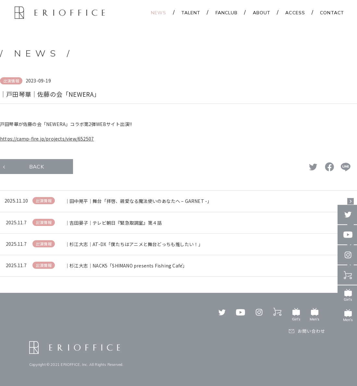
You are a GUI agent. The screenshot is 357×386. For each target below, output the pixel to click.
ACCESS (295, 13)
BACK (36, 166)
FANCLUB (226, 13)
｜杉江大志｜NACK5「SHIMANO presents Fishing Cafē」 (126, 265)
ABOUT (262, 13)
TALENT (191, 13)
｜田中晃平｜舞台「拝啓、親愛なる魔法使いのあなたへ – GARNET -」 (138, 201)
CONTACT (332, 13)
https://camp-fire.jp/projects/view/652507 (47, 138)
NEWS (158, 13)
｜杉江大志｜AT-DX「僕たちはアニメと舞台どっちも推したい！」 (134, 244)
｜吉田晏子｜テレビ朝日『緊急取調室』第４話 (113, 222)
